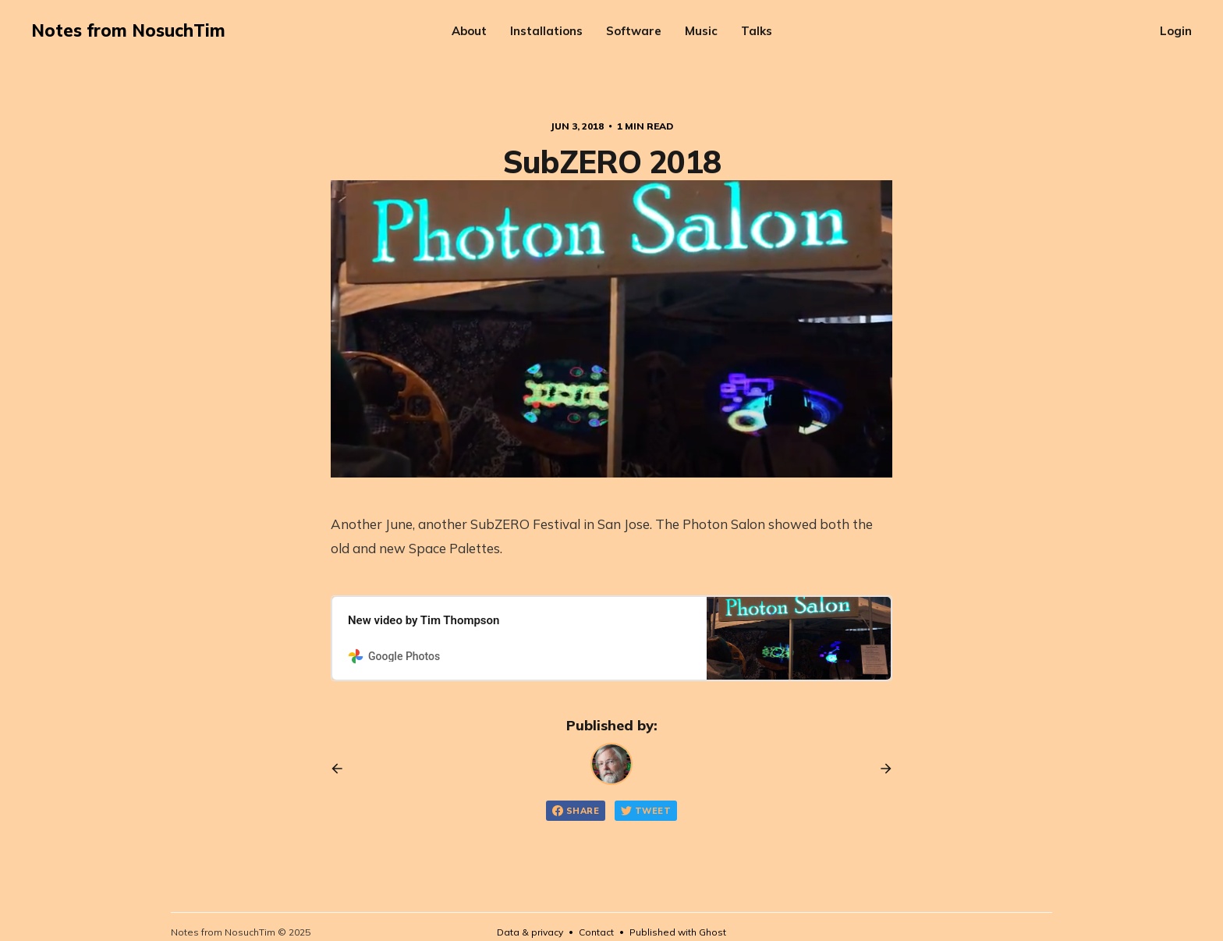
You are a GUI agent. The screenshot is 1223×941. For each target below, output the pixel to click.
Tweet (646, 810)
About (469, 30)
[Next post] (880, 768)
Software (633, 30)
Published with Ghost (677, 932)
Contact (596, 932)
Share (575, 810)
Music (701, 30)
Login (1176, 30)
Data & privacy (530, 932)
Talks (756, 30)
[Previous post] (342, 768)
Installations (546, 30)
